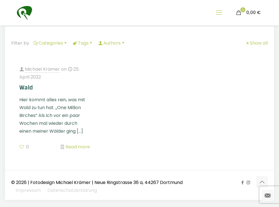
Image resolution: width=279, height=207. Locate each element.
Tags (83, 43)
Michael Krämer (42, 69)
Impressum (28, 190)
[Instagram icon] (248, 182)
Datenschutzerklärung (72, 190)
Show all (256, 43)
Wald (26, 87)
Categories (50, 43)
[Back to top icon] (262, 182)
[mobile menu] (219, 12)
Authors (111, 43)
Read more (78, 147)
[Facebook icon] (242, 182)
